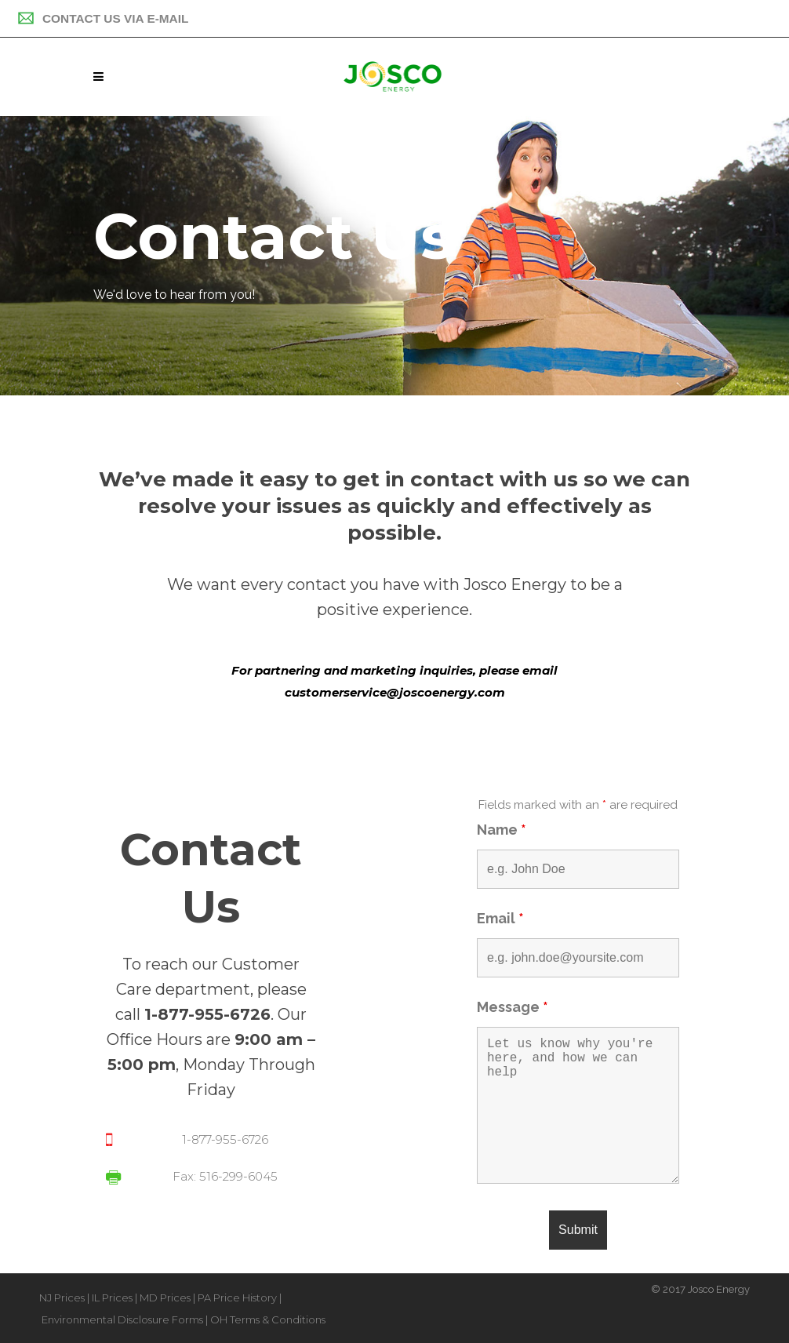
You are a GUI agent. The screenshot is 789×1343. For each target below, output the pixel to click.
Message (512, 1007)
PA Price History (237, 1297)
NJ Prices (62, 1297)
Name (501, 829)
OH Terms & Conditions (267, 1319)
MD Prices (165, 1297)
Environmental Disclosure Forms (122, 1319)
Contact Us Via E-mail (102, 18)
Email (500, 918)
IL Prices (112, 1297)
